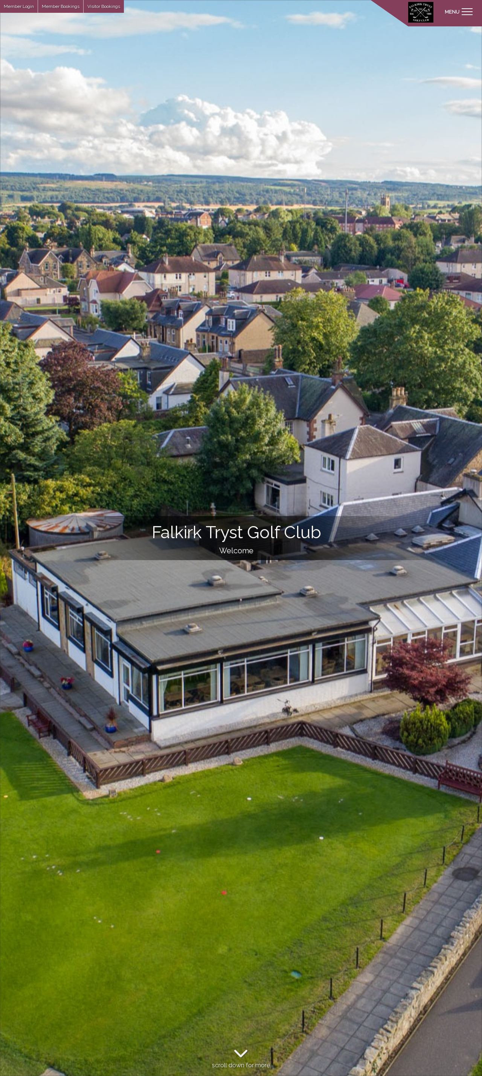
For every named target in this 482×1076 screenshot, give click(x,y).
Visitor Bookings (103, 6)
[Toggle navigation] (458, 11)
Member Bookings (60, 6)
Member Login (19, 6)
